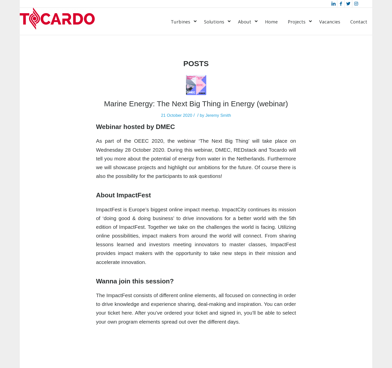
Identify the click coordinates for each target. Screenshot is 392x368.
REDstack (245, 150)
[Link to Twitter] (348, 3)
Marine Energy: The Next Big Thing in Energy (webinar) (196, 104)
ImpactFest (109, 209)
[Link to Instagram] (356, 3)
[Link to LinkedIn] (333, 3)
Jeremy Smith (218, 115)
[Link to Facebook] (340, 3)
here (127, 313)
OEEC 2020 (148, 141)
